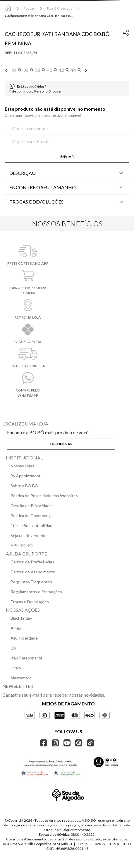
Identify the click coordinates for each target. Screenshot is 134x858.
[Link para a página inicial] (8, 8)
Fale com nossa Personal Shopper (35, 91)
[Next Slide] (85, 70)
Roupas (29, 8)
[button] (16, 70)
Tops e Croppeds (59, 8)
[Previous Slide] (6, 70)
